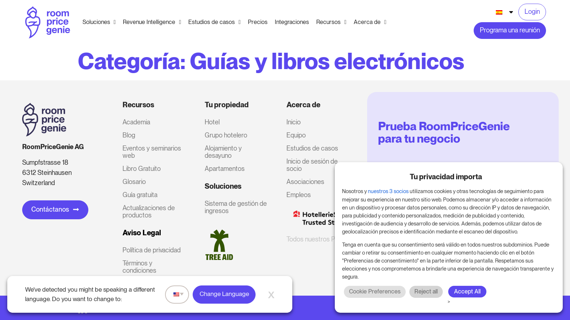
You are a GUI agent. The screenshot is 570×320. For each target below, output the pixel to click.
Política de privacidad (152, 250)
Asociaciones (305, 181)
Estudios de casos (312, 148)
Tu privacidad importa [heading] (446, 176)
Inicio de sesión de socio (312, 164)
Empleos (298, 195)
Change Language (224, 293)
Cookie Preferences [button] (375, 291)
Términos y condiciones (139, 266)
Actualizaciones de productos (149, 211)
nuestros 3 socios (388, 191)
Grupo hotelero (226, 135)
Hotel (212, 122)
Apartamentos (225, 168)
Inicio (293, 122)
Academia (136, 122)
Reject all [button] (426, 291)
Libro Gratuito (142, 168)
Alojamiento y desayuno (223, 151)
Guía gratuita (140, 195)
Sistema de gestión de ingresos (236, 207)
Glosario (134, 181)
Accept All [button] (467, 291)
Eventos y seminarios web (152, 151)
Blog (129, 135)
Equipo (296, 135)
